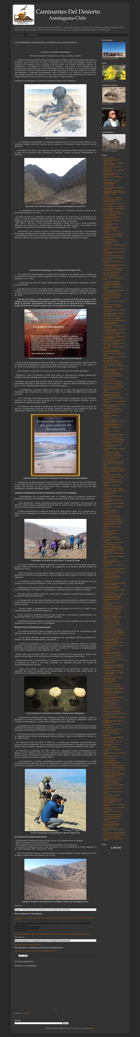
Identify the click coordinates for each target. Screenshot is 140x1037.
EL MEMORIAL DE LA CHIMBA (112, 318)
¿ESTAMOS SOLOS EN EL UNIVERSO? (114, 834)
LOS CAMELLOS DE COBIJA (111, 452)
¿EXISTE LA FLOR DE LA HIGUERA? (113, 767)
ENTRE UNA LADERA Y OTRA (112, 771)
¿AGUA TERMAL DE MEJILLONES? (113, 268)
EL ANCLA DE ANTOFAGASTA (112, 392)
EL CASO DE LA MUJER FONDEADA (113, 670)
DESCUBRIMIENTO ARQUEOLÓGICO (114, 462)
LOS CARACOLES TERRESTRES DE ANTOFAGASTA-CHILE (113, 738)
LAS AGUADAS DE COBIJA (111, 747)
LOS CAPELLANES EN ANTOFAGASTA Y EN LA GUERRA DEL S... (114, 291)
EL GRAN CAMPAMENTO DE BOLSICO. (114, 469)
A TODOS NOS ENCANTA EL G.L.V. (113, 657)
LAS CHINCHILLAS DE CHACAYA (113, 270)
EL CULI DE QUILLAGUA (110, 579)
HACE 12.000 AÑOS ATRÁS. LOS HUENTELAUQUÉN (112, 174)
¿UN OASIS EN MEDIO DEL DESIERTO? (114, 773)
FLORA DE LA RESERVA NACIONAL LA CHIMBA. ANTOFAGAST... (114, 421)
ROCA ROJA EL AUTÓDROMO (112, 621)
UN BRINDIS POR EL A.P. (110, 676)
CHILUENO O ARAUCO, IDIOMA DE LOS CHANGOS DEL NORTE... (114, 265)
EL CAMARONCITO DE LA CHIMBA (113, 488)
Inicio (55, 1010)
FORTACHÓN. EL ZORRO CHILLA (113, 480)
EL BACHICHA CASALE (110, 706)
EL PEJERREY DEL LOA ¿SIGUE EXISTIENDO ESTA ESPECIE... (112, 653)
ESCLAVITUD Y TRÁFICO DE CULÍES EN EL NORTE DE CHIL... (114, 314)
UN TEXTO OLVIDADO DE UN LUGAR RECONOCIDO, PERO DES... (114, 639)
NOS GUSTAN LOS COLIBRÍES (112, 613)
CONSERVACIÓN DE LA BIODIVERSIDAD (110, 493)
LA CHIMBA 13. (108, 247)
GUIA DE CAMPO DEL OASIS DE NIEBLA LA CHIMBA (112, 741)
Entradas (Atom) (26, 1013)
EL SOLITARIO (107, 259)
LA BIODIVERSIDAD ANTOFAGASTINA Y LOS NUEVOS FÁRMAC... (114, 330)
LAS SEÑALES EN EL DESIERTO (112, 293)
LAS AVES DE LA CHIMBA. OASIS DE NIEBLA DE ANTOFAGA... (114, 370)
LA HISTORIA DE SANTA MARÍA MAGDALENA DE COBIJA (112, 587)
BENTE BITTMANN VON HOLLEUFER (114, 387)
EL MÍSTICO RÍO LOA (109, 581)
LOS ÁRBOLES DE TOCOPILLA (112, 272)
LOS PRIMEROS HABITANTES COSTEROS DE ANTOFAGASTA (112, 284)
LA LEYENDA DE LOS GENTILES (112, 836)
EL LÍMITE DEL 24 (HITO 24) (111, 537)
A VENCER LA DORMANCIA (111, 781)
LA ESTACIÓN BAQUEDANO (111, 731)
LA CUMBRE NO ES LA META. (112, 795)
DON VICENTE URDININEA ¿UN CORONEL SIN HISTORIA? (112, 425)
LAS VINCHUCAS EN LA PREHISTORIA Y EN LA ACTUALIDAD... (114, 214)
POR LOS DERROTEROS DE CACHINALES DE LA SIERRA (111, 824)
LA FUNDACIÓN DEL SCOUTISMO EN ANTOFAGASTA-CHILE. (114, 435)
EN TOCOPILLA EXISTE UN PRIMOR (113, 635)
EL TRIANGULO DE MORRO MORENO (114, 257)
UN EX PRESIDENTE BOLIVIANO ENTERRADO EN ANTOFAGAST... (113, 596)
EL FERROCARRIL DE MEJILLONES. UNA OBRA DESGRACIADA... (113, 643)
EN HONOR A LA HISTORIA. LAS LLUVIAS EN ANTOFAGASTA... (112, 351)
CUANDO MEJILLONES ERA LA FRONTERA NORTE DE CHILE (112, 395)
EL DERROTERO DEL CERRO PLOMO (114, 333)
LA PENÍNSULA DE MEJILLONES (112, 234)
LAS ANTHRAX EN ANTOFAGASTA (113, 814)
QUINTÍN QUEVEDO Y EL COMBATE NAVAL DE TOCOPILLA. (113, 164)
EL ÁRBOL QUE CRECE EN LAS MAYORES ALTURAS (112, 776)
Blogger (92, 1028)
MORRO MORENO (109, 185)
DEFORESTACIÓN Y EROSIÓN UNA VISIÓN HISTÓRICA (113, 667)
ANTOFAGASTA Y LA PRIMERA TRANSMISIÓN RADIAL (112, 218)
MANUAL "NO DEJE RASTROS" (112, 467)
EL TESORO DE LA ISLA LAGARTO (113, 456)
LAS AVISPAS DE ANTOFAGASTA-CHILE (114, 765)
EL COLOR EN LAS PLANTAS (111, 637)
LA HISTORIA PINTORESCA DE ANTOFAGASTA (112, 221)
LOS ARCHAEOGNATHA (110, 760)
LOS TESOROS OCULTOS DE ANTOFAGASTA (112, 603)
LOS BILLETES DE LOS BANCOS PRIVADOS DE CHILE (113, 678)
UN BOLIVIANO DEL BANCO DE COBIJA (114, 659)
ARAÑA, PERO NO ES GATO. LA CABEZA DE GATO (112, 524)
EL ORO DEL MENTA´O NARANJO (113, 521)
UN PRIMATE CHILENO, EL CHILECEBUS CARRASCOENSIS (112, 616)
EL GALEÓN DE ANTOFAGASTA (112, 686)
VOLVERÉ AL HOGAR (109, 758)
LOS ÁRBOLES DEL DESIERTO (112, 711)
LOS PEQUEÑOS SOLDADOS (112, 408)
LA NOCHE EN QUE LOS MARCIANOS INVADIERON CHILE (114, 477)
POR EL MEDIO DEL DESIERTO (112, 816)
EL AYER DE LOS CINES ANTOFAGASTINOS (110, 183)
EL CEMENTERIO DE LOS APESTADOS (114, 206)
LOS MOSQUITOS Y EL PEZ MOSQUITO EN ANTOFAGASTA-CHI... (114, 573)
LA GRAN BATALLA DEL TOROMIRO (113, 665)
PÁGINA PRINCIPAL (109, 158)
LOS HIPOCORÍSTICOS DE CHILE (113, 799)
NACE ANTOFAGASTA (110, 379)
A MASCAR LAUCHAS (109, 627)
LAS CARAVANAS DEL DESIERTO (113, 611)
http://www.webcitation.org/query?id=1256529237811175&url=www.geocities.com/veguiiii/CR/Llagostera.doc (52, 934)
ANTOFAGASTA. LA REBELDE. (112, 454)
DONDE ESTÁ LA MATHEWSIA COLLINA (114, 713)
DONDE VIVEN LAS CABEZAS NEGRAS (114, 832)
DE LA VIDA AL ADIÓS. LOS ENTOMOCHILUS (111, 531)
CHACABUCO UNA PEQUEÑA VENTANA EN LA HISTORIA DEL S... (114, 584)
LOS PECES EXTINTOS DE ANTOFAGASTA (111, 242)
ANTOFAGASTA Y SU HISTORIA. (112, 180)
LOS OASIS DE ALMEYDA (111, 274)
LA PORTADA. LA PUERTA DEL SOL (113, 410)
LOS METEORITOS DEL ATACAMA (113, 631)
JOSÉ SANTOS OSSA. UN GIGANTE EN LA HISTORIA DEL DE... (114, 357)
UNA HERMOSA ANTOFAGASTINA (113, 383)
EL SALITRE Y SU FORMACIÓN (112, 733)
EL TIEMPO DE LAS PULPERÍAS (112, 655)
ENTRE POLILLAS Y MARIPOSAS (113, 779)
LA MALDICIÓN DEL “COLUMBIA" (113, 364)
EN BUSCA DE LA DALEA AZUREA (113, 496)
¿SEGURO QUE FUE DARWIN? (112, 629)
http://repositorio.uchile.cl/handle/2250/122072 (28, 944)
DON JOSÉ (106, 195)
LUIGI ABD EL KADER (109, 239)
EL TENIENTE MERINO (110, 510)
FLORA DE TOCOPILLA (110, 419)
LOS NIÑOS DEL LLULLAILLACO (112, 625)
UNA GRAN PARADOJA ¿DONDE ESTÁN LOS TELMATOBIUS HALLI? (113, 547)
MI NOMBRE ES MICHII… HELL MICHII (114, 769)
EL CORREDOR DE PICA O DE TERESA (114, 590)
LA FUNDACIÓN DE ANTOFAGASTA (113, 729)
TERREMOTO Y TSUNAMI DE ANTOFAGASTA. (111, 160)
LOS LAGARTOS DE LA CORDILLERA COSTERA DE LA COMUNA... (114, 340)
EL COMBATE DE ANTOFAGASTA (113, 438)
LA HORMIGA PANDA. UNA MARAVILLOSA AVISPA (111, 323)
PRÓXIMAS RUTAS (32, 35)
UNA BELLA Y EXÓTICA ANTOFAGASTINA (110, 662)
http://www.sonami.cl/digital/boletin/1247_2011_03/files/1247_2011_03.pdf (36, 951)
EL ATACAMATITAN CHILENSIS (112, 684)
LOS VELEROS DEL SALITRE (111, 334)
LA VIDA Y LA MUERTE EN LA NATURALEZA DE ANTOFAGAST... (113, 373)
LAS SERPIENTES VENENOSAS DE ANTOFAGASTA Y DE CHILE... (113, 692)
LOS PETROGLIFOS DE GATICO (112, 381)
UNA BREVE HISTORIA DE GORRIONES (114, 568)
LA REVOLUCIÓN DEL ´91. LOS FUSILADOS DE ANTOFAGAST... (112, 576)
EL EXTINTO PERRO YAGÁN (111, 704)
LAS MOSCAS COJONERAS (111, 783)
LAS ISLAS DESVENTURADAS (112, 515)
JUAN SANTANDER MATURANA (112, 212)
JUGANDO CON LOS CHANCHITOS (113, 542)
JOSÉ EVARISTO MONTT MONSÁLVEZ (114, 633)
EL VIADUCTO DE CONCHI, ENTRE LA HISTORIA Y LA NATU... (114, 698)
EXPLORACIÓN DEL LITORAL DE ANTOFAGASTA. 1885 (113, 446)
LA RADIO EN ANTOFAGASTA (112, 570)
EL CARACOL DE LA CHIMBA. (112, 458)
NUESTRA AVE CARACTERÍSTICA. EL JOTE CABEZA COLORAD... (114, 344)
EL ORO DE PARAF (109, 592)
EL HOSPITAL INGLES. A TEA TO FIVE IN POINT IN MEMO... (114, 673)
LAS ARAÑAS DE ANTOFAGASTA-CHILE (114, 245)
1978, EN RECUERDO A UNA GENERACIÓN (111, 412)
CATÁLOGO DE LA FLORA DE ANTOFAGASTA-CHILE (112, 701)
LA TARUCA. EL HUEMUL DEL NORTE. (114, 490)
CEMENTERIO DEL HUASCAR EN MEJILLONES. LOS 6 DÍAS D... (113, 609)
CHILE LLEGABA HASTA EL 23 (112, 276)
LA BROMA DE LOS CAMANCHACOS (114, 606)
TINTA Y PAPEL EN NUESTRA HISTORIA (114, 320)
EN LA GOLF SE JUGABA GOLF (112, 517)
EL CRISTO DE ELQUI (109, 460)
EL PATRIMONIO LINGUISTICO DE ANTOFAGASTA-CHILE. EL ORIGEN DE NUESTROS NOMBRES (114, 192)
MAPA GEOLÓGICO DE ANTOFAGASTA (114, 440)
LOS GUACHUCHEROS (110, 715)
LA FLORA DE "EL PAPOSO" (111, 822)
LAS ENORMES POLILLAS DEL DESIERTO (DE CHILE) (112, 763)
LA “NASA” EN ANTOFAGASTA (112, 281)
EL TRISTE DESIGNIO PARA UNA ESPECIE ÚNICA (113, 562)
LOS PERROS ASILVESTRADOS (112, 474)
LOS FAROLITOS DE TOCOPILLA (113, 197)
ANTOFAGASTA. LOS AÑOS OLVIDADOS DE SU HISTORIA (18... (113, 361)
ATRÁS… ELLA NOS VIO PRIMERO (113, 385)
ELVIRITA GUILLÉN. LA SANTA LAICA (114, 316)
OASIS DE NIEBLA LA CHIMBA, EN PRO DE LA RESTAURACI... (114, 337)
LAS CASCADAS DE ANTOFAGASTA (113, 255)
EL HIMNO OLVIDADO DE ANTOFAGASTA (110, 534)
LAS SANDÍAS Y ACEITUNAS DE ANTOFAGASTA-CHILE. (112, 200)
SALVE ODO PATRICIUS (110, 797)
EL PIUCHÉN (107, 498)
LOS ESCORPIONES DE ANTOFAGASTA (110, 682)
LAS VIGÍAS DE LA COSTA (111, 756)
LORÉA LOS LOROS (109, 695)
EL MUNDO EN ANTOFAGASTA (112, 296)
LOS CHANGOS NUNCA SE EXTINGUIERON (111, 224)
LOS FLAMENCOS (108, 727)
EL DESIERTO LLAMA (109, 827)
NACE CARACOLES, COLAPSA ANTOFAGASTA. (112, 167)
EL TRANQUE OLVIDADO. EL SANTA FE (114, 594)
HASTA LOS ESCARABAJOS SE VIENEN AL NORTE (112, 801)
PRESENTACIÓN (18, 35)
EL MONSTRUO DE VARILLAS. (112, 304)
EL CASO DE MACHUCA (110, 544)
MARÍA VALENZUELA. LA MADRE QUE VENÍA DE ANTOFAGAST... (114, 405)
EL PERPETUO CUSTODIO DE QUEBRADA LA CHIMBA (112, 228)
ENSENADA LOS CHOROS (111, 619)
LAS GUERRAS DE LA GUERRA (112, 519)
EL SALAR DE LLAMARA (110, 560)
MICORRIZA (107, 735)
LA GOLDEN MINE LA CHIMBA (112, 623)
